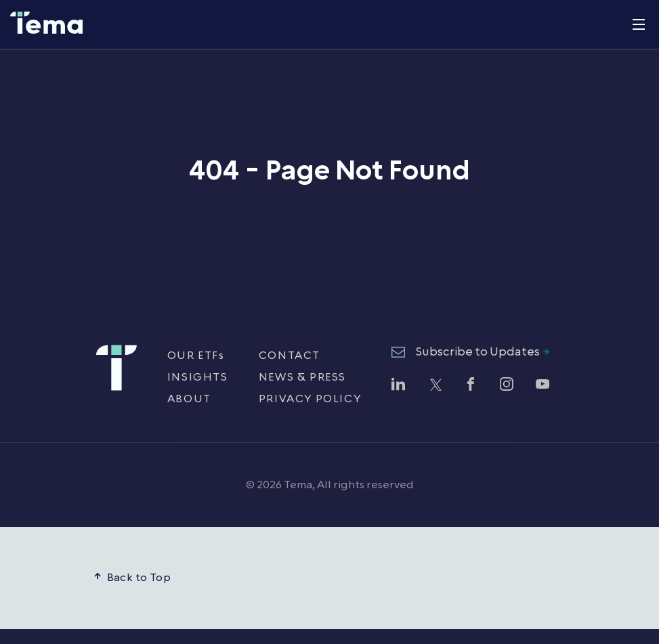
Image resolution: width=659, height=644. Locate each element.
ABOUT (189, 398)
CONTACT (289, 355)
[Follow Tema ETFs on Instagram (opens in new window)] (506, 386)
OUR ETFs (196, 355)
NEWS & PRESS (302, 377)
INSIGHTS (197, 377)
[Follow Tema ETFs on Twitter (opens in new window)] (435, 386)
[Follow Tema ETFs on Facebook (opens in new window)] (470, 386)
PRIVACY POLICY (310, 398)
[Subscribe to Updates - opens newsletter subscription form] (470, 353)
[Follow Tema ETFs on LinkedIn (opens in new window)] (398, 386)
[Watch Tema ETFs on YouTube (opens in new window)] (542, 386)
